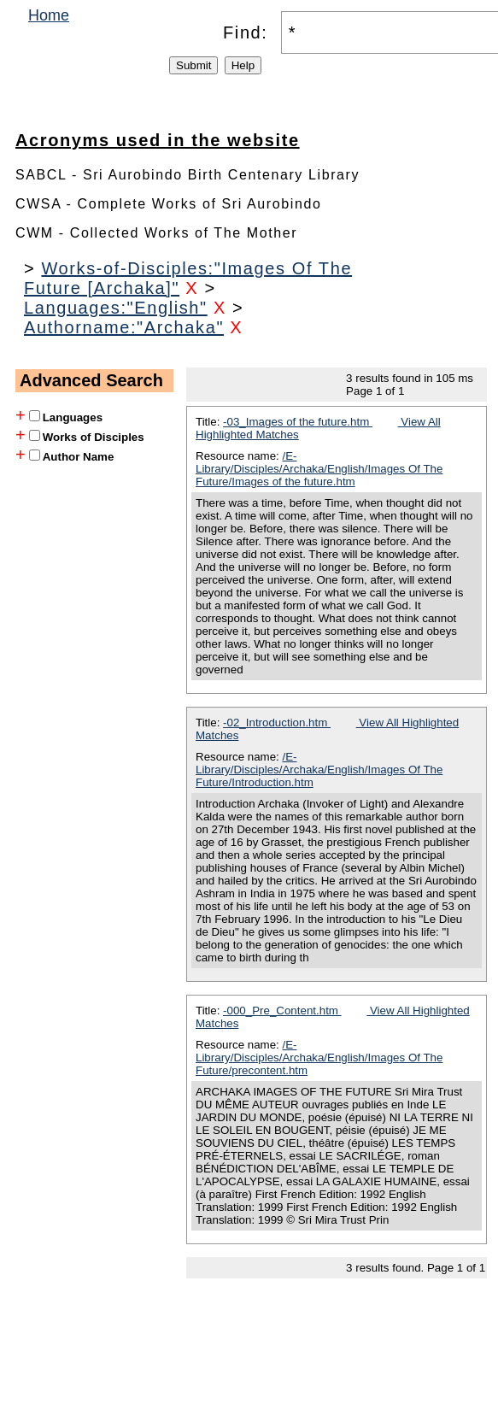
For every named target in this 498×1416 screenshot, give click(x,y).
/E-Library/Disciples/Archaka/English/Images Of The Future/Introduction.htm (319, 769)
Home (48, 15)
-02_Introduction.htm (277, 722)
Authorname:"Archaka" (124, 327)
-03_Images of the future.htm (297, 421)
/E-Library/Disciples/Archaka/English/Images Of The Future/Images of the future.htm (319, 468)
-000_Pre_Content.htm (282, 1010)
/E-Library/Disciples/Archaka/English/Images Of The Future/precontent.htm (319, 1057)
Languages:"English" (116, 307)
